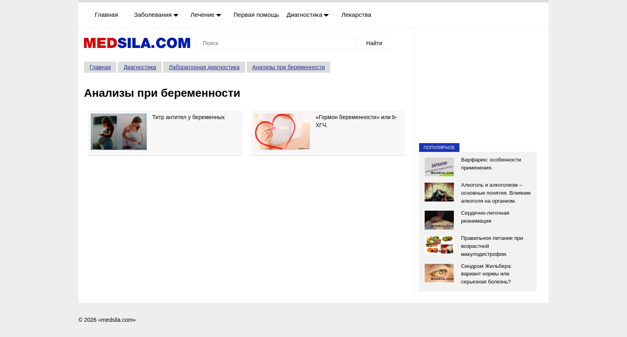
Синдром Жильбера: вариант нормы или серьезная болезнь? (486, 274)
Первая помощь (256, 14)
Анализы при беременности (288, 67)
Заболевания (156, 14)
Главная (106, 14)
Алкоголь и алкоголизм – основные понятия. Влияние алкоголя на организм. (496, 193)
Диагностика (308, 14)
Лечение (206, 14)
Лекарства (356, 14)
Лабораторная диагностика (204, 67)
